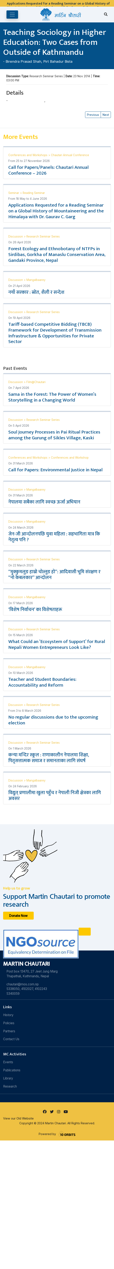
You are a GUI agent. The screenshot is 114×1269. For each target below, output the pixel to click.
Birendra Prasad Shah (23, 61)
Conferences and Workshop (70, 457)
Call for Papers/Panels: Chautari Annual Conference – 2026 (48, 170)
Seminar (14, 193)
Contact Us (11, 1039)
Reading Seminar (34, 193)
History (8, 1015)
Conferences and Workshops (28, 155)
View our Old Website (18, 1118)
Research (10, 1086)
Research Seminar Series (43, 236)
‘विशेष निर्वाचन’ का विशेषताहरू (35, 610)
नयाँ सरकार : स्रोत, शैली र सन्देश (36, 292)
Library (8, 1078)
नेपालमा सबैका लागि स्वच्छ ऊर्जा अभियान (44, 502)
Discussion (16, 236)
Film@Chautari (36, 382)
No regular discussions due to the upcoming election (53, 720)
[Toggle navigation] (12, 14)
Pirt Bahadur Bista (57, 61)
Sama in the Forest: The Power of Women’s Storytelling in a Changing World (52, 397)
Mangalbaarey (36, 280)
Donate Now (18, 915)
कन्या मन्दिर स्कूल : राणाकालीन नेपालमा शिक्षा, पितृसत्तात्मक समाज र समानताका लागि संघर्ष (48, 758)
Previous (93, 114)
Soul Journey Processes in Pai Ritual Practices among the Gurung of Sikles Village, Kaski (54, 435)
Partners (9, 1031)
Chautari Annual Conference (70, 155)
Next (106, 114)
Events (8, 1062)
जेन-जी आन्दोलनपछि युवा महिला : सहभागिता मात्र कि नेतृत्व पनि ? (54, 537)
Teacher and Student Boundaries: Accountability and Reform (42, 682)
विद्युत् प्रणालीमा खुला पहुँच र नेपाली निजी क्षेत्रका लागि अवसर (54, 795)
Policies (8, 1023)
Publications (11, 1070)
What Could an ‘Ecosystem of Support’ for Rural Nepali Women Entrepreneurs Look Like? (56, 644)
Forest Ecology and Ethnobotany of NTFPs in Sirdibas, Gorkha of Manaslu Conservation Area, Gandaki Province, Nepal (56, 254)
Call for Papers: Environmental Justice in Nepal (55, 470)
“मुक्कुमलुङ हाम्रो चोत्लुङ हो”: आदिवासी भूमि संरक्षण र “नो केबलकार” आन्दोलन (54, 575)
